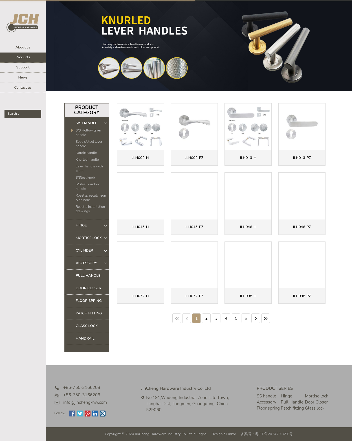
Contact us (22, 87)
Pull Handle (292, 402)
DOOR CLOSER (88, 288)
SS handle (266, 396)
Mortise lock (316, 396)
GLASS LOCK (87, 325)
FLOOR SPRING (89, 300)
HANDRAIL (85, 338)
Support (22, 67)
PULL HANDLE (88, 275)
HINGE (92, 225)
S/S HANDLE (92, 123)
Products (23, 57)
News (23, 77)
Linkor (231, 434)
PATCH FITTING (89, 313)
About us (22, 47)
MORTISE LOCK (92, 238)
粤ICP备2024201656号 (274, 434)
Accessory (266, 402)
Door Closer (316, 402)
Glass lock (314, 408)
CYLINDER (92, 250)
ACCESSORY (92, 263)
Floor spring (268, 408)
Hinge (286, 396)
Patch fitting (292, 408)
